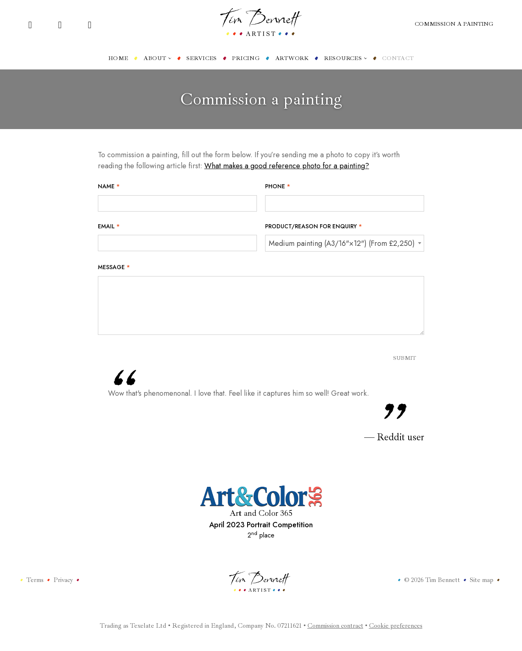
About (157, 58)
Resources (345, 58)
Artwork (292, 58)
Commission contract (335, 626)
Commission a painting (454, 23)
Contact (398, 58)
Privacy (63, 580)
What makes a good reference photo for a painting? (286, 166)
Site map (481, 580)
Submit (404, 358)
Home (118, 58)
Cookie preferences (395, 626)
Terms (35, 580)
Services (201, 58)
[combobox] (344, 243)
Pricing (246, 58)
